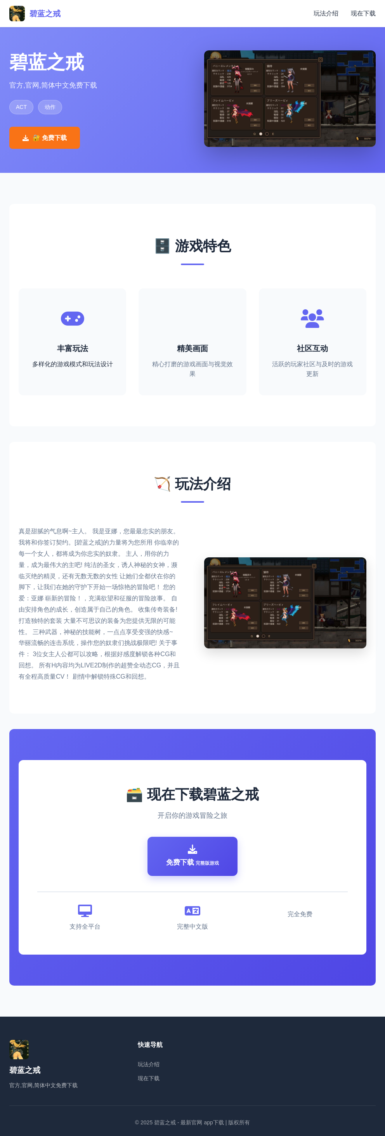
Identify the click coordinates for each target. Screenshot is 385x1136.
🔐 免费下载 (45, 137)
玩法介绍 (326, 13)
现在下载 (363, 13)
